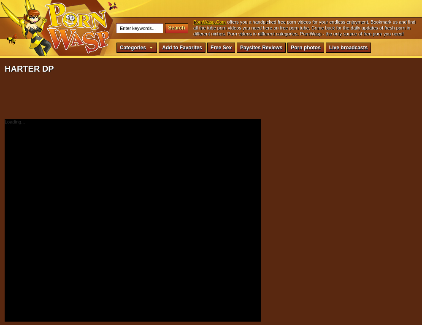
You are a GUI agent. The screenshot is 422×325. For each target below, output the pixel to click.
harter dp (78, 27)
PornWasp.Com (209, 21)
